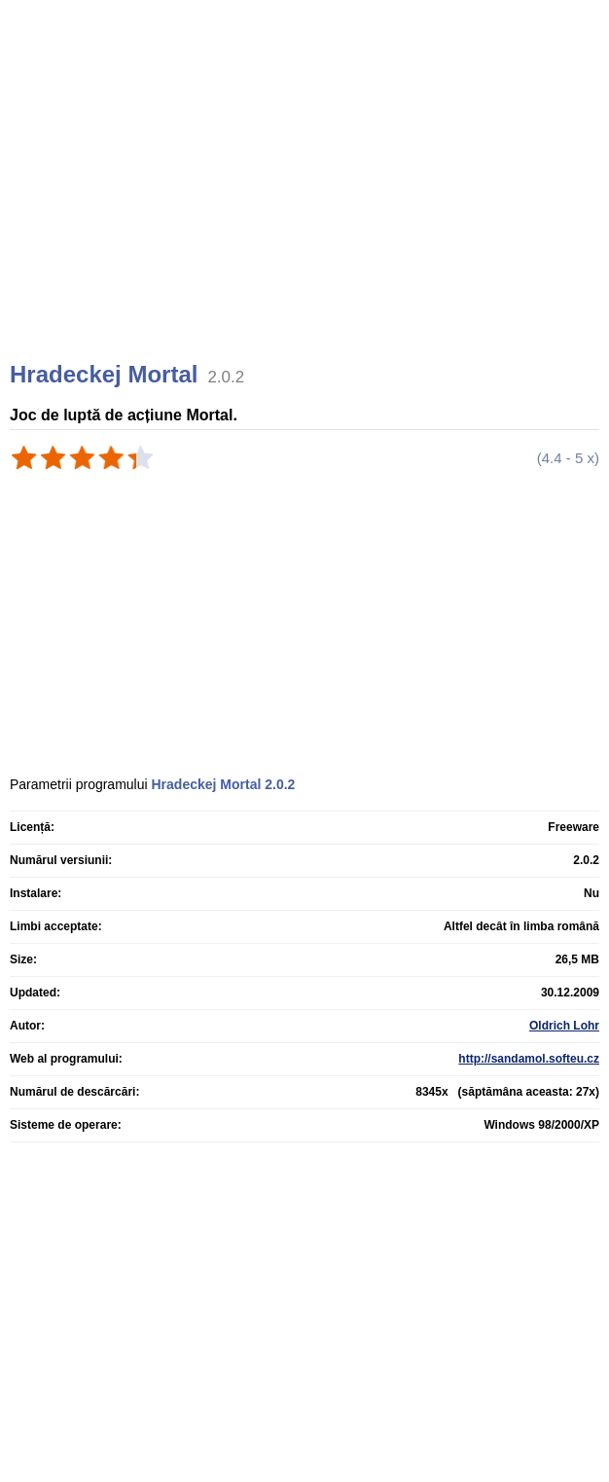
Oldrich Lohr (564, 1025)
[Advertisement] (307, 204)
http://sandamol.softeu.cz (528, 1059)
